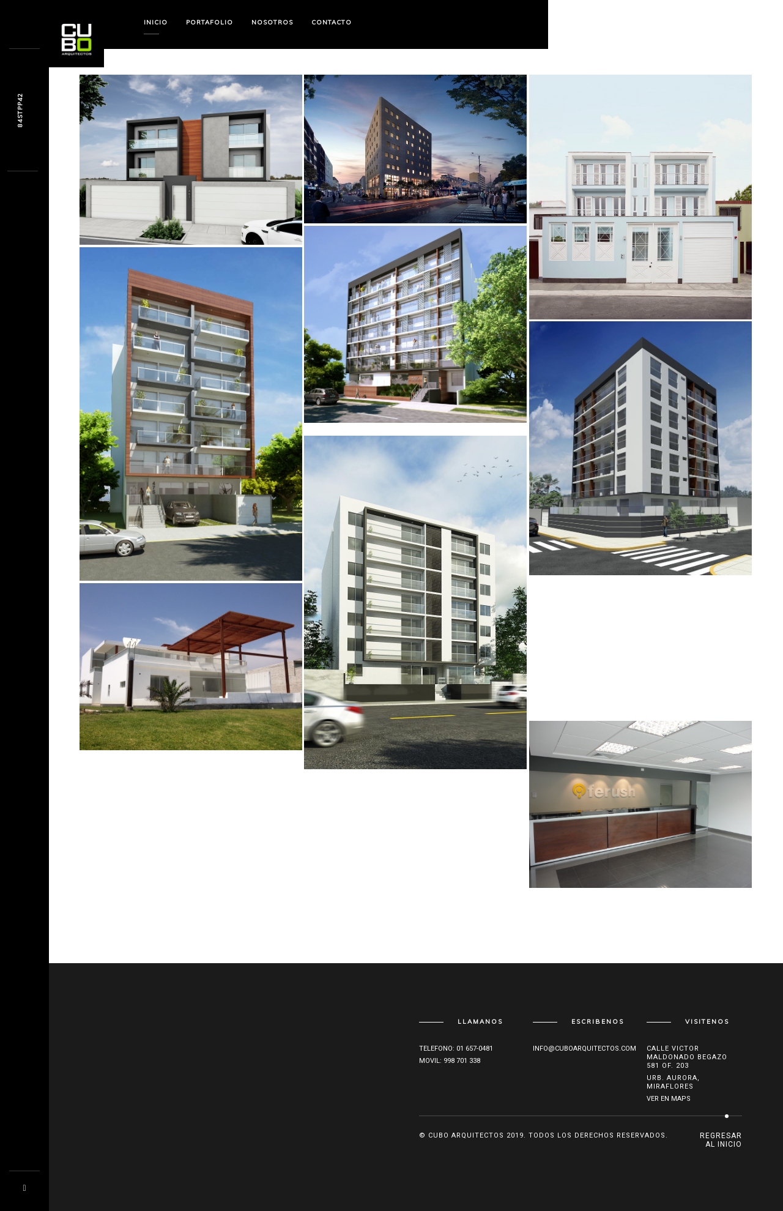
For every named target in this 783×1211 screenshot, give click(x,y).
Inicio (156, 22)
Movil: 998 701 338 (449, 1061)
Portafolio (209, 22)
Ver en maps (669, 1099)
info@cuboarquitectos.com (584, 1049)
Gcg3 (20, 110)
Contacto (331, 22)
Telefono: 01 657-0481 (456, 1049)
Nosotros (272, 22)
